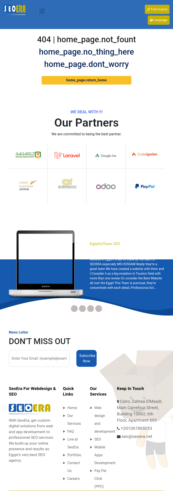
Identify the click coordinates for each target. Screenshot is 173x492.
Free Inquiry (157, 9)
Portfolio (74, 455)
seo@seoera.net (136, 436)
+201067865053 (136, 428)
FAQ (70, 431)
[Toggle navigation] (42, 11)
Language (158, 20)
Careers (73, 478)
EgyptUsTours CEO (105, 244)
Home (72, 408)
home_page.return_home (86, 80)
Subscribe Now (87, 358)
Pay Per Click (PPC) (100, 479)
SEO (97, 439)
